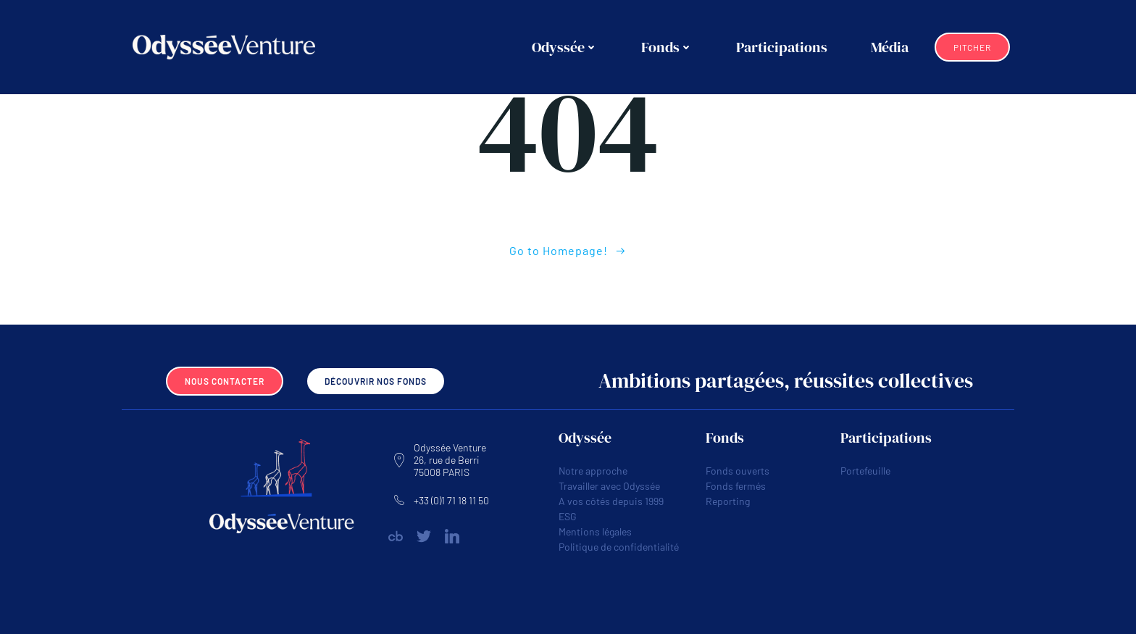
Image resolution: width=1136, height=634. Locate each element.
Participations (781, 47)
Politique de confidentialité (619, 547)
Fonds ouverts (737, 470)
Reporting (728, 501)
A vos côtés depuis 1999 (611, 501)
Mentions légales (595, 531)
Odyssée (565, 47)
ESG (568, 516)
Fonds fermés (736, 486)
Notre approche (593, 470)
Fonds (667, 47)
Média (890, 47)
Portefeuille (865, 470)
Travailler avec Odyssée (609, 486)
